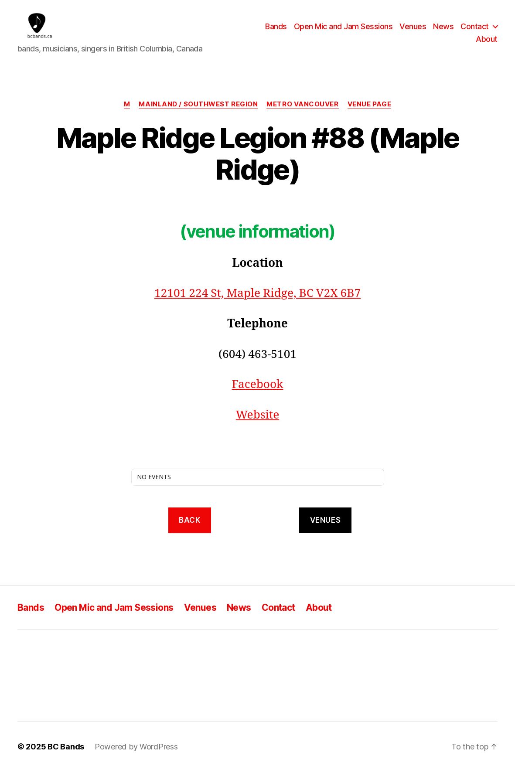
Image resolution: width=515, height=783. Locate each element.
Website (258, 426)
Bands (276, 32)
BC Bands (66, 758)
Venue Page (370, 116)
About (487, 45)
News (443, 32)
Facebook (257, 396)
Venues (412, 32)
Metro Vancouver (302, 116)
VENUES (325, 531)
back (189, 531)
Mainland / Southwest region (198, 116)
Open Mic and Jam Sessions (343, 32)
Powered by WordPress (136, 758)
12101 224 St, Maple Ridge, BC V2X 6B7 (257, 305)
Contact (474, 32)
